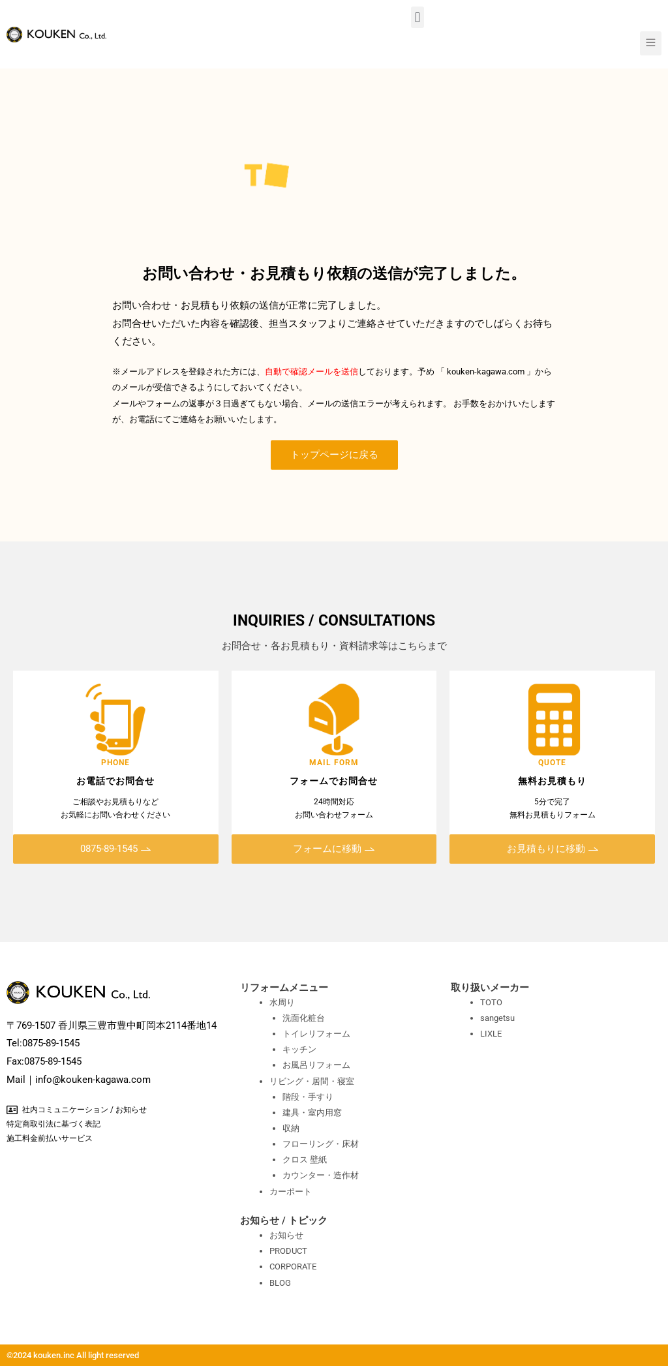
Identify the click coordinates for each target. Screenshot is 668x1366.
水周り (282, 1002)
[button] (417, 17)
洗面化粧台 (303, 1018)
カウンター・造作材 (320, 1175)
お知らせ (286, 1235)
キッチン (299, 1049)
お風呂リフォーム (316, 1065)
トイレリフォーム (316, 1034)
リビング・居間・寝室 (311, 1081)
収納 (290, 1128)
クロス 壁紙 (304, 1159)
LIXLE (491, 1034)
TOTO (491, 1002)
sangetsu (497, 1018)
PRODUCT (288, 1251)
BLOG (280, 1283)
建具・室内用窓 (312, 1112)
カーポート (290, 1191)
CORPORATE (292, 1266)
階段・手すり (307, 1097)
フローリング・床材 (320, 1144)
